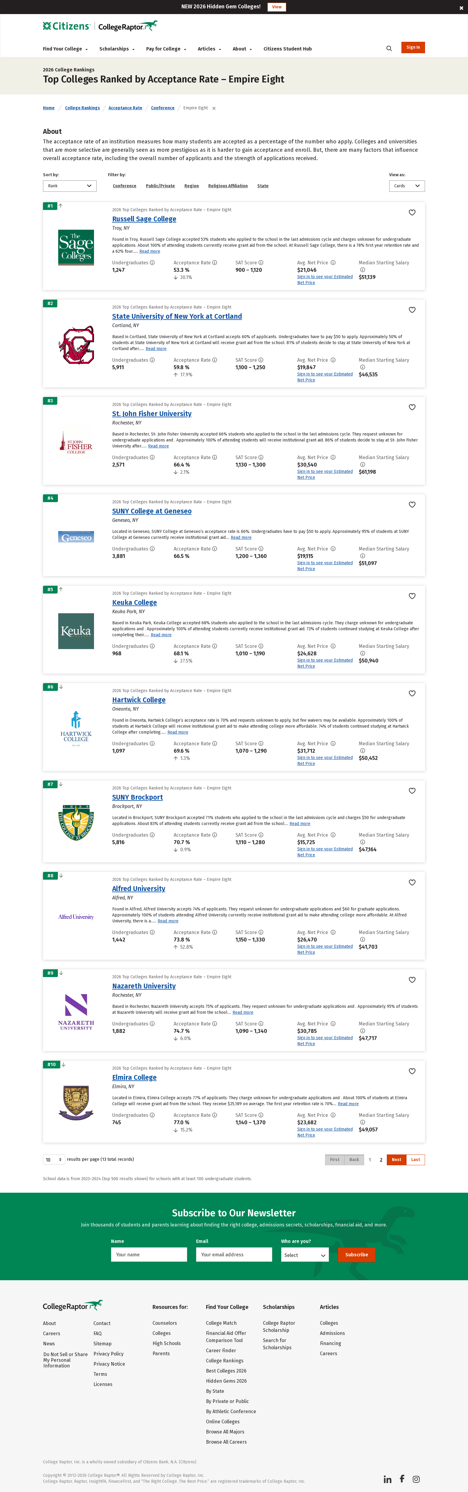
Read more (149, 251)
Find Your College (65, 49)
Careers (51, 1333)
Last (415, 1159)
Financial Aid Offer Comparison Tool (226, 1336)
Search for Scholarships (277, 1344)
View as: (397, 174)
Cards (399, 185)
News (49, 1344)
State (263, 185)
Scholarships (116, 49)
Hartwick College (139, 700)
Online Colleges (223, 1421)
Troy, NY (121, 228)
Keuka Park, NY (128, 611)
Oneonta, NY (125, 709)
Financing (330, 1343)
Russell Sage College (144, 219)
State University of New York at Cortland (177, 316)
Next (396, 1159)
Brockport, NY (127, 806)
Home (49, 108)
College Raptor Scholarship (279, 1326)
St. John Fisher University (152, 414)
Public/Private (160, 185)
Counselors (165, 1323)
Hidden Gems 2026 (226, 1381)
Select (291, 1255)
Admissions (332, 1333)
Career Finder (221, 1350)
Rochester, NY (126, 423)
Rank (53, 185)
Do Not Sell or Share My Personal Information (65, 1360)
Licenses (103, 1384)
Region (191, 185)
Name (117, 1241)
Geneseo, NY (125, 520)
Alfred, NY (122, 898)
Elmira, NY (123, 1086)
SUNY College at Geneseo (152, 511)
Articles (209, 49)
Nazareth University (144, 986)
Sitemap (102, 1344)
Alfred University (138, 888)
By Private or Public (227, 1401)
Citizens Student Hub (288, 49)
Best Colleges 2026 (226, 1371)
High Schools (167, 1343)
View (276, 7)
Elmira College (134, 1077)
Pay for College (166, 49)
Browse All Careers (226, 1442)
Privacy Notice (109, 1364)
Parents (161, 1353)
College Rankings (82, 108)
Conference (163, 108)
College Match (221, 1323)
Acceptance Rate (125, 108)
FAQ (97, 1333)
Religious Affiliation (228, 185)
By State (215, 1391)
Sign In (413, 47)
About (242, 49)
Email (202, 1241)
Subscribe (356, 1255)
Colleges (162, 1333)
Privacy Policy (108, 1354)
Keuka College (134, 602)
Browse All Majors (225, 1432)
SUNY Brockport (137, 797)
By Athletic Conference (231, 1411)
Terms (100, 1374)
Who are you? (296, 1241)
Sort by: (51, 174)
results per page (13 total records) (88, 1159)
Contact (101, 1323)
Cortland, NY (125, 325)
